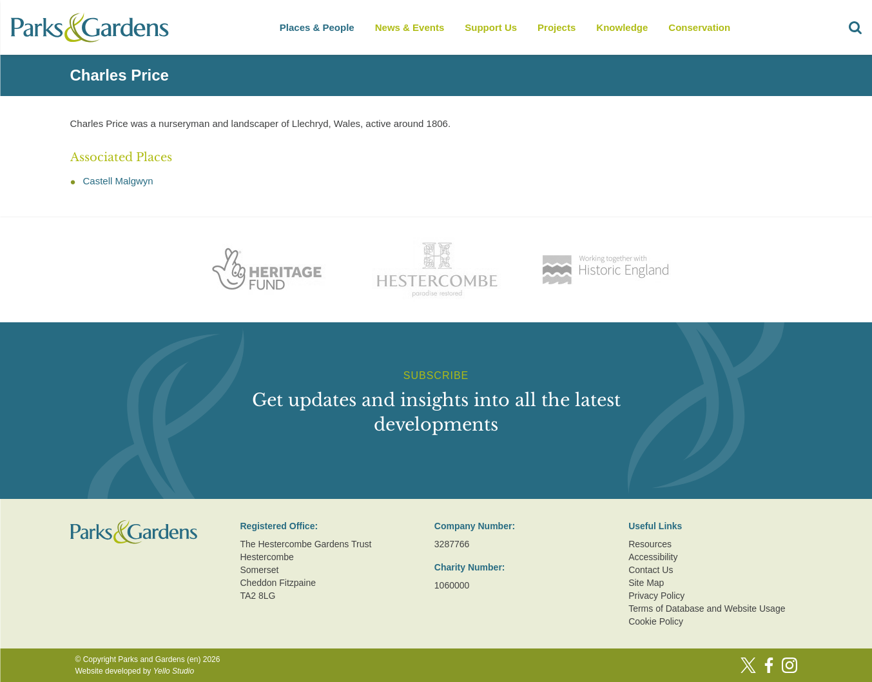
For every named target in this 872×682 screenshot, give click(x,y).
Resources (650, 544)
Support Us (491, 27)
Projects (557, 27)
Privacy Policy (656, 595)
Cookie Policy (655, 621)
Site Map (646, 583)
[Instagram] (789, 665)
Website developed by (135, 671)
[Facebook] (769, 665)
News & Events (410, 27)
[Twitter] (748, 665)
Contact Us (650, 570)
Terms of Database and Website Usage (706, 608)
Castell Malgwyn (118, 180)
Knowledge (622, 27)
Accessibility (652, 557)
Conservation (699, 27)
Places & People (317, 27)
